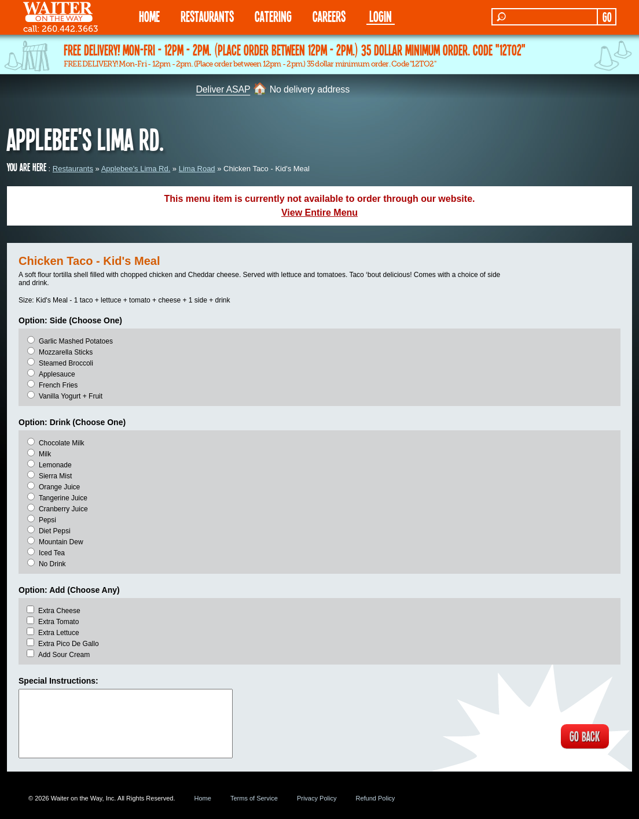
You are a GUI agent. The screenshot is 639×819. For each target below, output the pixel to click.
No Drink (52, 564)
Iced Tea (52, 553)
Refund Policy (375, 798)
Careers (329, 15)
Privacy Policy (316, 798)
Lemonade (55, 465)
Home (202, 798)
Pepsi (47, 520)
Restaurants (73, 168)
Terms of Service (254, 798)
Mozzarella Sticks (66, 352)
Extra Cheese (59, 611)
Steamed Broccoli (66, 363)
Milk (45, 454)
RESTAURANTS (207, 15)
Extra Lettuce (58, 633)
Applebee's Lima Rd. (136, 168)
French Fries (58, 385)
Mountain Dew (61, 542)
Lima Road (197, 168)
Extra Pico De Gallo (68, 644)
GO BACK (583, 737)
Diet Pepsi (55, 531)
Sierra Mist (55, 476)
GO (607, 16)
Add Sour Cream (64, 655)
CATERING (273, 15)
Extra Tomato (58, 622)
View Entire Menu (319, 212)
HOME (149, 15)
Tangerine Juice (63, 498)
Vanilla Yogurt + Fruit (70, 396)
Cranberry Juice (63, 509)
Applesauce (57, 374)
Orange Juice (59, 487)
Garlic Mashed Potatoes (76, 341)
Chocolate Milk (62, 443)
